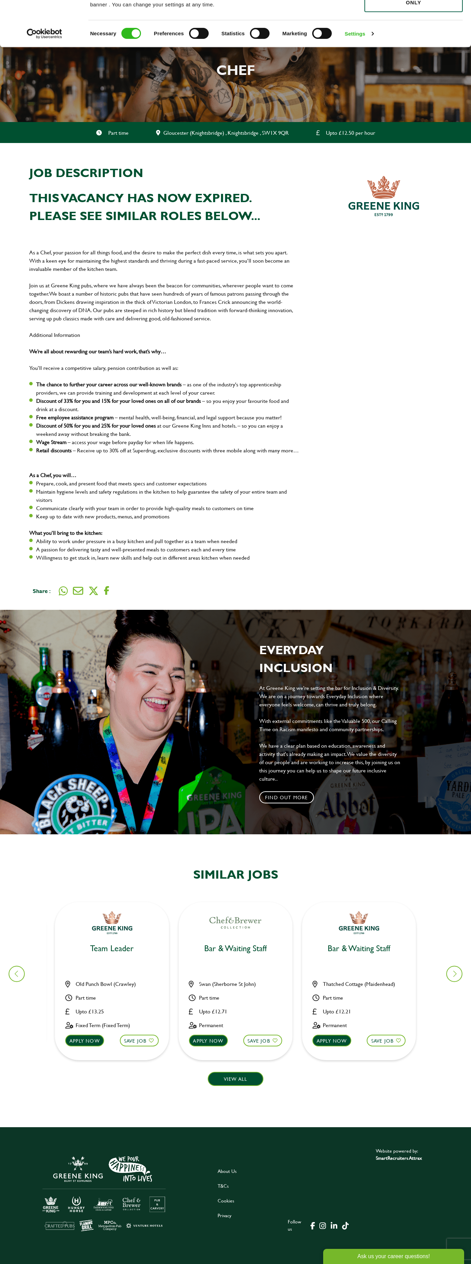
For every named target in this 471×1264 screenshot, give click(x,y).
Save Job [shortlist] (139, 1040)
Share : (42, 591)
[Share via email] (78, 591)
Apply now (89, 1040)
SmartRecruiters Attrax (399, 1158)
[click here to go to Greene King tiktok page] (345, 1225)
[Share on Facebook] (106, 590)
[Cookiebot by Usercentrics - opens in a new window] (44, 79)
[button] (454, 974)
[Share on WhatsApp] (63, 591)
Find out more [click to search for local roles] (286, 797)
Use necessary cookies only (413, 44)
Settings (355, 79)
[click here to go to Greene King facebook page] (313, 1225)
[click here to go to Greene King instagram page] (322, 1225)
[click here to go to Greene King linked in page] (334, 1225)
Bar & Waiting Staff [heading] (116, 948)
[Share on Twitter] (93, 591)
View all (236, 1078)
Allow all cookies (413, 18)
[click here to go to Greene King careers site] (104, 1193)
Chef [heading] (239, 948)
